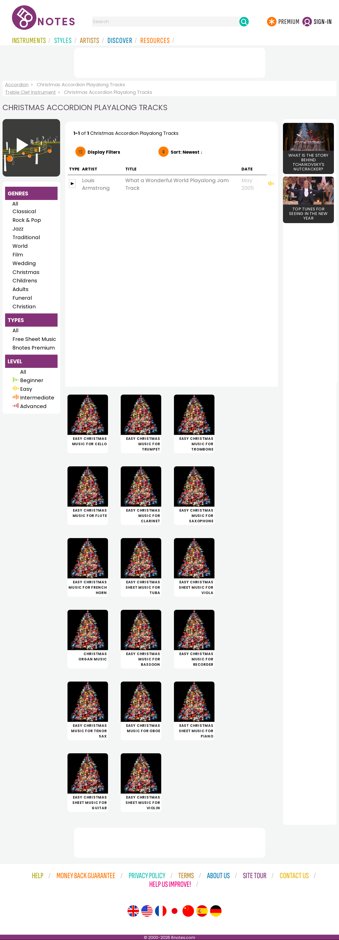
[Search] (244, 21)
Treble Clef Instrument (30, 92)
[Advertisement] (169, 61)
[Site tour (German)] (215, 911)
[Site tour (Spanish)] (202, 911)
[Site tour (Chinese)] (188, 911)
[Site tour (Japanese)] (174, 911)
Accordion (17, 84)
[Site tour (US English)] (147, 911)
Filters (104, 152)
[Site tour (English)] (133, 911)
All (15, 203)
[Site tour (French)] (160, 911)
